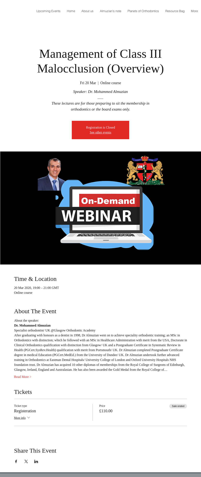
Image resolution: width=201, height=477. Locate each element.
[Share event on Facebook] (16, 461)
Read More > (23, 377)
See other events (100, 132)
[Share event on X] (26, 461)
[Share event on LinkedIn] (36, 461)
